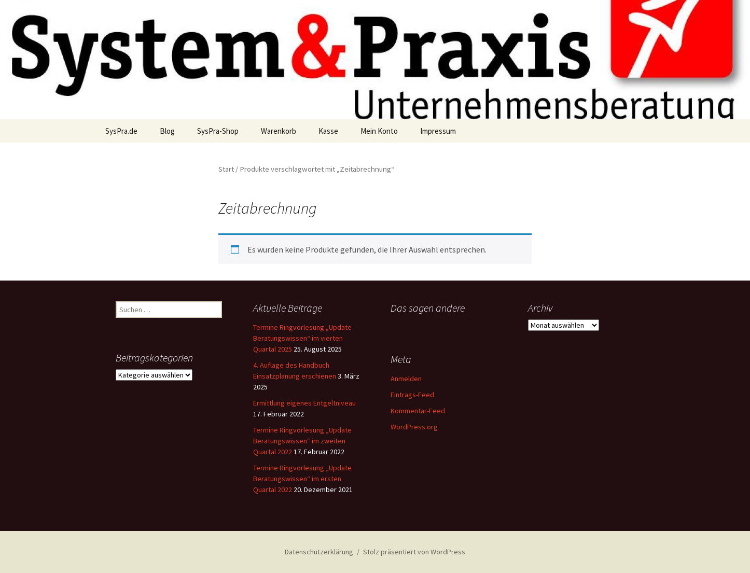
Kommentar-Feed (418, 410)
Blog (167, 131)
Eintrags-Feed (412, 394)
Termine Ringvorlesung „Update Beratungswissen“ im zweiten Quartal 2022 (302, 440)
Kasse (328, 131)
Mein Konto (379, 131)
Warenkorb (278, 131)
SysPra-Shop (218, 131)
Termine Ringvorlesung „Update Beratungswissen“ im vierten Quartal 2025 (302, 338)
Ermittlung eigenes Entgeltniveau (304, 403)
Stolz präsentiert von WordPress (414, 551)
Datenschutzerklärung (319, 551)
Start (226, 169)
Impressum (438, 131)
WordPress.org (414, 426)
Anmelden (406, 378)
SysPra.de (121, 131)
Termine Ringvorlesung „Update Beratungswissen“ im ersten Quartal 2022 (302, 478)
